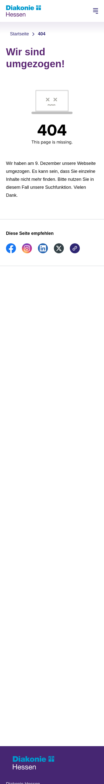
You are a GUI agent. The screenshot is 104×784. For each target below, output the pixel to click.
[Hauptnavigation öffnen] (95, 11)
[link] (11, 251)
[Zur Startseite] (23, 11)
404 (41, 33)
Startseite (19, 33)
